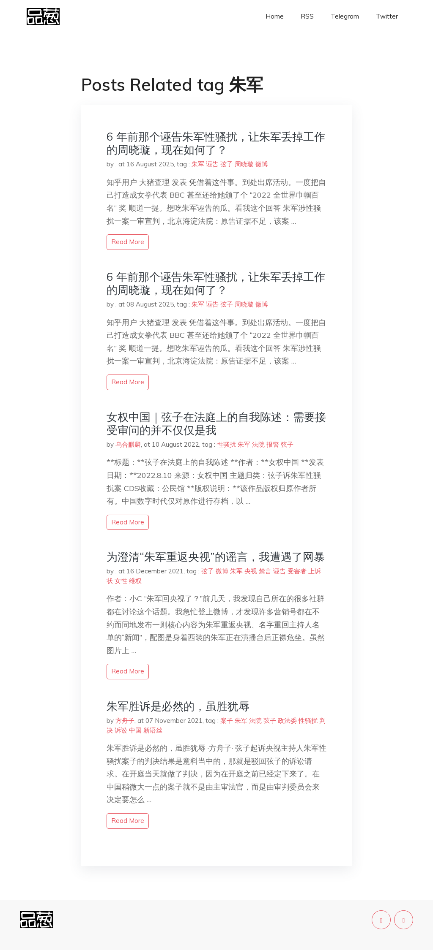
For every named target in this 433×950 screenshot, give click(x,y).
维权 (135, 581)
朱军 (198, 164)
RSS (307, 16)
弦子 (226, 164)
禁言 (265, 571)
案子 (226, 721)
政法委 (287, 721)
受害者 (297, 571)
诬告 (212, 164)
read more (127, 242)
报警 (272, 444)
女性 (121, 581)
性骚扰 (226, 444)
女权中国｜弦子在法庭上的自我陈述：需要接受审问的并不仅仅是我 (216, 423)
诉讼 (121, 730)
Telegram (345, 16)
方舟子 (124, 721)
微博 (261, 164)
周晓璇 (244, 164)
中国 (135, 730)
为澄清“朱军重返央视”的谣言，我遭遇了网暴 (216, 557)
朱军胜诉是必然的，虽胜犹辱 (178, 706)
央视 (250, 571)
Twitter (387, 16)
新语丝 (152, 730)
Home (275, 16)
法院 (258, 444)
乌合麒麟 (128, 444)
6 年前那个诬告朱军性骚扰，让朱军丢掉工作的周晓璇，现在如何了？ (216, 143)
